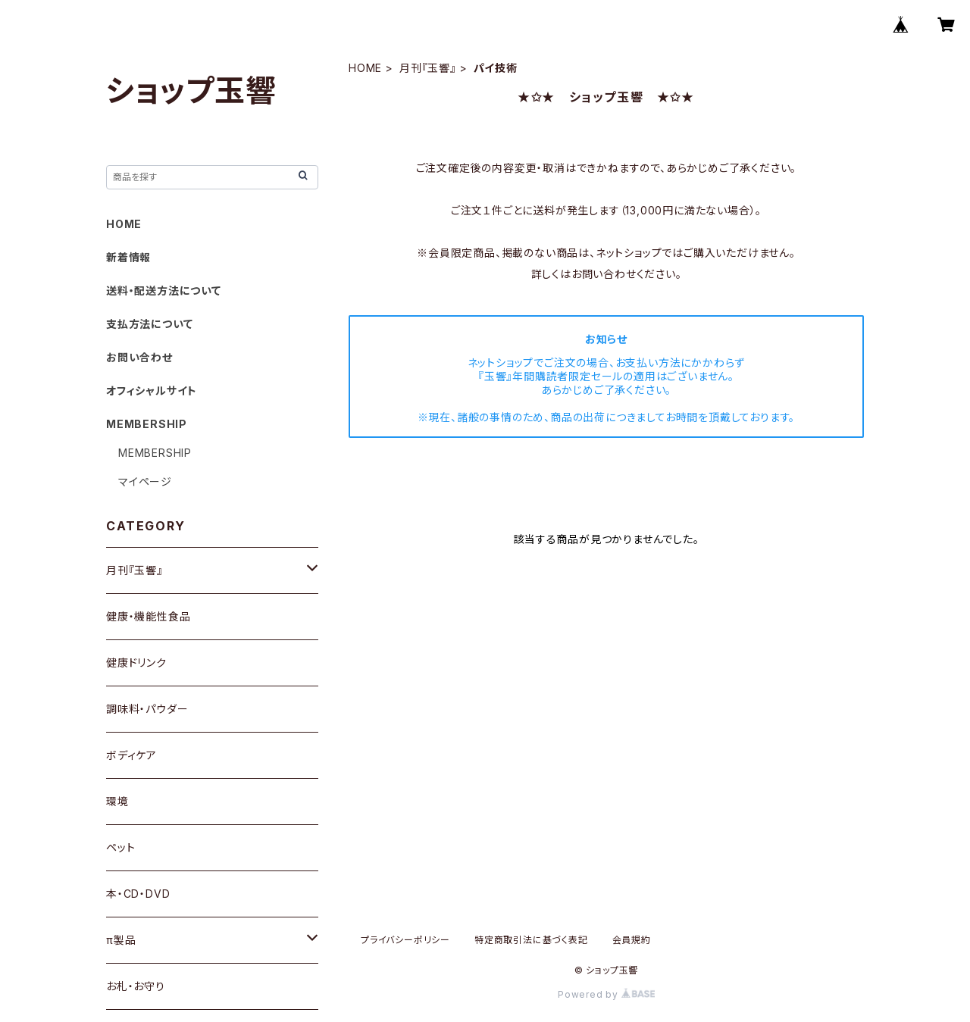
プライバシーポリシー (405, 939)
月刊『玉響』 (427, 67)
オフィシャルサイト (151, 390)
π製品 (121, 939)
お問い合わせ (139, 357)
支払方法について (149, 323)
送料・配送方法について (163, 290)
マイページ (145, 481)
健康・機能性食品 (148, 616)
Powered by (606, 994)
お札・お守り (135, 986)
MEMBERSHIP (155, 452)
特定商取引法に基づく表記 (531, 939)
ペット (120, 847)
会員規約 (631, 939)
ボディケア (131, 755)
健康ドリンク (136, 662)
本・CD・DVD (138, 893)
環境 (117, 801)
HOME (365, 67)
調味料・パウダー (147, 708)
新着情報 (128, 257)
